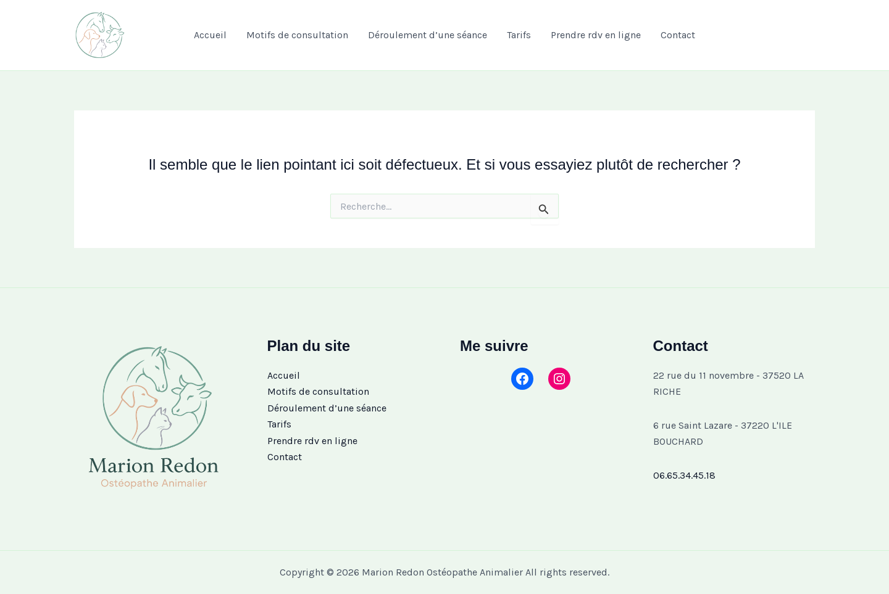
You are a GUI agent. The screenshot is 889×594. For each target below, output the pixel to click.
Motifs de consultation (297, 35)
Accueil (210, 35)
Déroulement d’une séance (427, 35)
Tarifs (519, 35)
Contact (678, 35)
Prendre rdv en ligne (596, 35)
